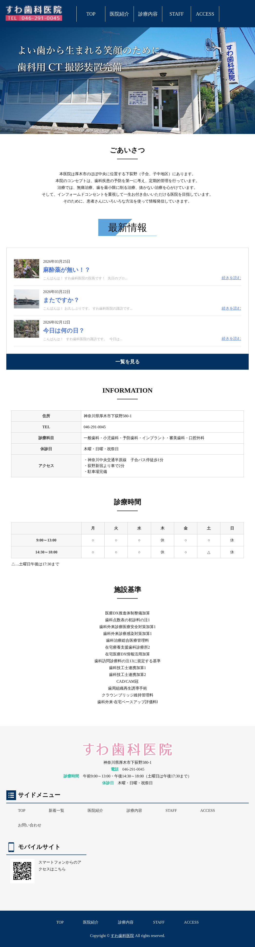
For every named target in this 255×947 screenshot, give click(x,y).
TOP (90, 14)
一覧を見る (127, 361)
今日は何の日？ (63, 330)
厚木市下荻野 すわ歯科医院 (34, 13)
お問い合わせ (29, 825)
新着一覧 (56, 810)
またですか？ (61, 300)
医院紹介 (119, 14)
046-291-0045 (133, 769)
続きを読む (231, 278)
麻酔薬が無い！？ (66, 270)
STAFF (176, 14)
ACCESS (205, 14)
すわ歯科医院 (122, 936)
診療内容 (148, 14)
